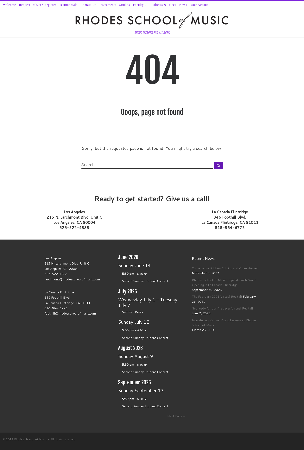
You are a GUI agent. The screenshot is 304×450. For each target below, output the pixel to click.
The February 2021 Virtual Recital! (217, 296)
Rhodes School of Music (30, 439)
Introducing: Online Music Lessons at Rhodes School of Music (224, 322)
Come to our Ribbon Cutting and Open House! (225, 268)
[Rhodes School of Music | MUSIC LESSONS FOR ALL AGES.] (152, 20)
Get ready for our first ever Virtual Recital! (222, 308)
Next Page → (176, 416)
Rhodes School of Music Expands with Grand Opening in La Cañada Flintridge (224, 282)
